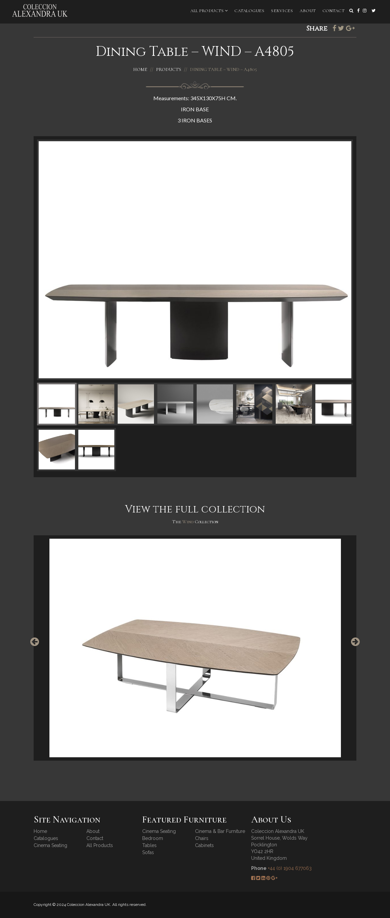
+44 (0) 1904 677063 (290, 868)
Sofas (148, 852)
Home (140, 69)
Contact (333, 10)
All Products (209, 10)
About (308, 10)
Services (282, 10)
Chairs (201, 838)
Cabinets (204, 845)
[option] (195, 648)
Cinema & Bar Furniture (220, 831)
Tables (149, 845)
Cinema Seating (50, 845)
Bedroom (152, 838)
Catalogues (249, 10)
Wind (188, 522)
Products (168, 69)
